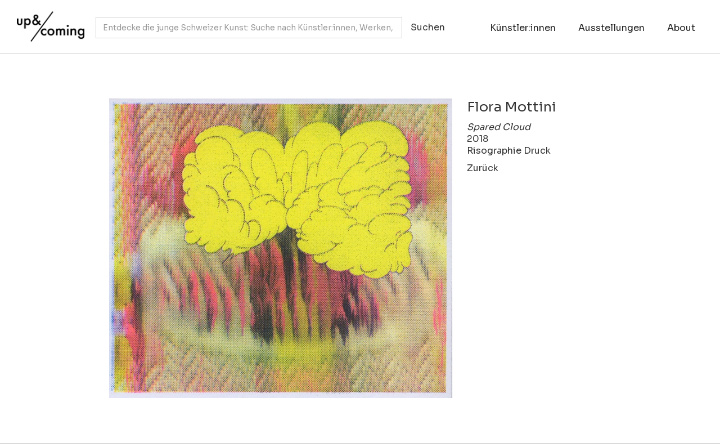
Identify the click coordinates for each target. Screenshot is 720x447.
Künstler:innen (523, 28)
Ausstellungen (611, 28)
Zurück (482, 168)
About (681, 28)
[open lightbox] (276, 248)
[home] (47, 21)
